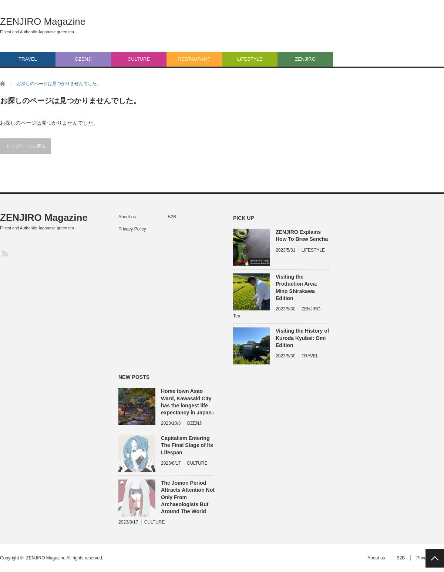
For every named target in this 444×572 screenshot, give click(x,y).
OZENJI (83, 59)
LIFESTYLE (250, 59)
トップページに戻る (26, 146)
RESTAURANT (194, 59)
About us (127, 216)
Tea (236, 316)
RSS (4, 253)
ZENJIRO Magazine (42, 21)
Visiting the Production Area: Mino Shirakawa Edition (296, 287)
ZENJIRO (305, 59)
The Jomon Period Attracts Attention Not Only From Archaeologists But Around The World (188, 497)
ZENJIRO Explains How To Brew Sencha (302, 235)
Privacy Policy (132, 229)
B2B (172, 216)
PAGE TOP (435, 558)
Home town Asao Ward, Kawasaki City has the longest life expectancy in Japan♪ (187, 401)
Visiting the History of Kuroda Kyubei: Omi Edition (302, 338)
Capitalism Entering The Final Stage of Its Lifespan (187, 445)
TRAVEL (27, 59)
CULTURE (139, 59)
